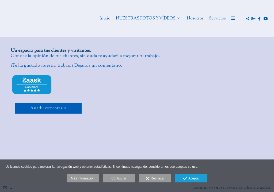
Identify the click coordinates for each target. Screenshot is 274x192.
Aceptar (191, 179)
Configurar (118, 178)
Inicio (126, 19)
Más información (82, 178)
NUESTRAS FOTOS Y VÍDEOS (167, 19)
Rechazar (155, 179)
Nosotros (216, 19)
